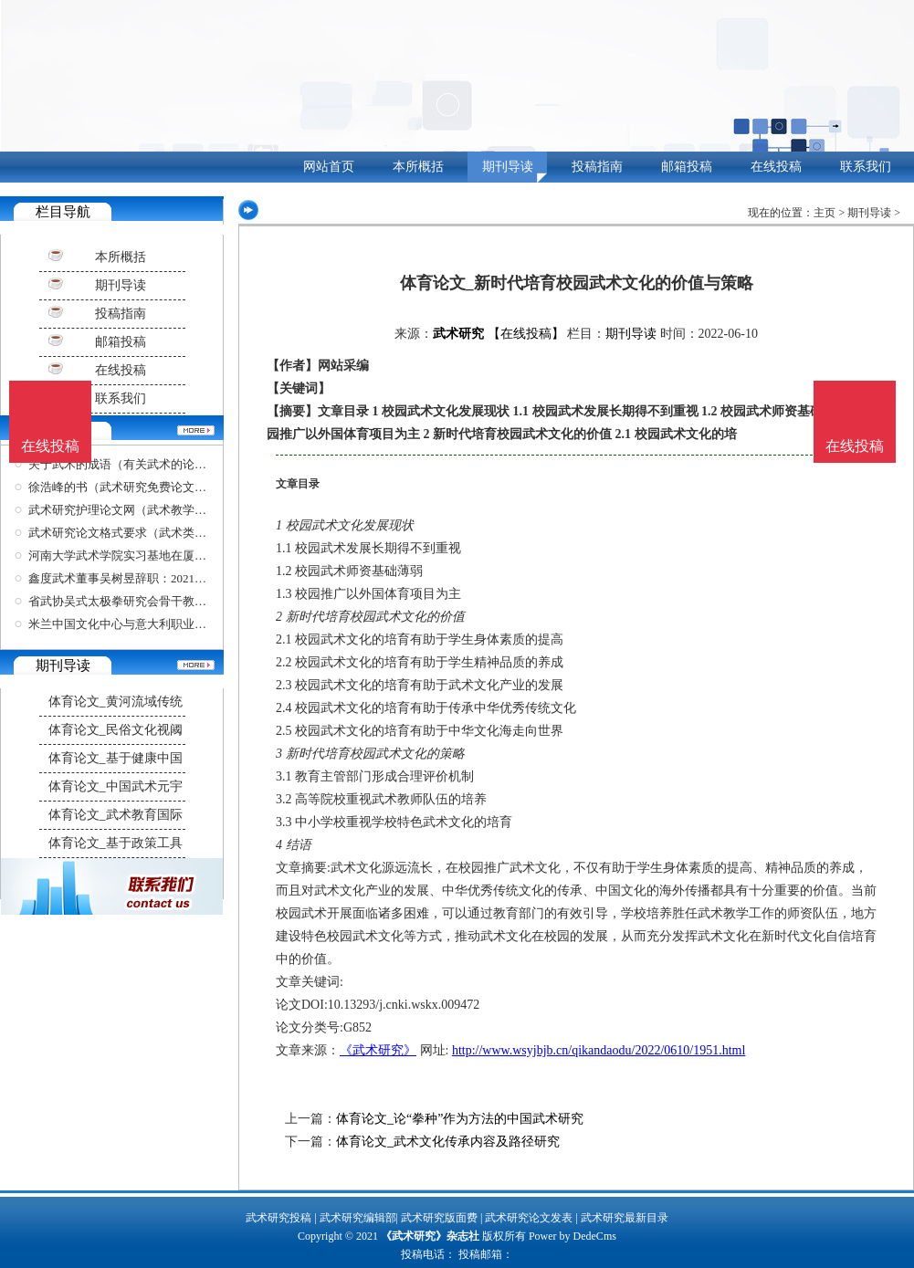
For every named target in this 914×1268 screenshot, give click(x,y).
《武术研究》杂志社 (430, 1236)
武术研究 (458, 334)
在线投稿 (776, 166)
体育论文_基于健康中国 (115, 758)
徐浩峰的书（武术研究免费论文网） (123, 487)
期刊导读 (507, 166)
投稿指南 (597, 166)
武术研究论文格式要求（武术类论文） (129, 533)
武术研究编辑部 (358, 1217)
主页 (824, 212)
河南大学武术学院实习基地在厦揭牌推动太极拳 (153, 555)
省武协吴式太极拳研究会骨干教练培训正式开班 (153, 601)
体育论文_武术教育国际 (115, 815)
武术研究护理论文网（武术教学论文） (129, 510)
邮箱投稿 (686, 166)
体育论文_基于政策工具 (115, 843)
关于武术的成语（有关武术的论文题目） (135, 464)
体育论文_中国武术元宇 (115, 786)
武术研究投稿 (278, 1217)
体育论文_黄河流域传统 (115, 701)
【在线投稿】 (526, 334)
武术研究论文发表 (529, 1217)
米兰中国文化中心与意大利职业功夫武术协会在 (153, 624)
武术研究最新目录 (624, 1217)
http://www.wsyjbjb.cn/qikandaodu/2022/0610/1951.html (598, 1050)
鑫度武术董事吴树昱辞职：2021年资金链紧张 (147, 578)
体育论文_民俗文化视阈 (115, 730)
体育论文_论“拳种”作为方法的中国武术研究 (459, 1119)
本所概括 (418, 166)
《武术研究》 (378, 1050)
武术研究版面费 (439, 1217)
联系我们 (865, 166)
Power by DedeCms (572, 1236)
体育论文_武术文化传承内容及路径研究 (448, 1141)
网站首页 (328, 166)
